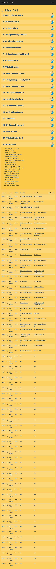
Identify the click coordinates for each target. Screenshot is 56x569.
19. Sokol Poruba (10, 131)
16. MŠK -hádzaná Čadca (13, 112)
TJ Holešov (9, 179)
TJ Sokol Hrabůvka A (12, 173)
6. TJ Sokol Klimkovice (12, 48)
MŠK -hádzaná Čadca (12, 177)
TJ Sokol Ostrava (11, 151)
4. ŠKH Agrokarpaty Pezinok (15, 35)
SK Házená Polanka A (12, 156)
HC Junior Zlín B (11, 162)
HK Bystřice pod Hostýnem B (15, 160)
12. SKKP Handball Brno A (14, 86)
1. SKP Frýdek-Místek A (13, 15)
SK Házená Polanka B (12, 175)
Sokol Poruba (10, 183)
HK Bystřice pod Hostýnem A (15, 168)
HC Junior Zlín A (11, 152)
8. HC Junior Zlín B (10, 60)
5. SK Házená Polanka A (13, 41)
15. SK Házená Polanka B (13, 106)
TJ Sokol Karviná (11, 164)
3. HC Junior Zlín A (10, 28)
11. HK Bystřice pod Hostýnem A (16, 80)
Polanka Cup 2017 (8, 2)
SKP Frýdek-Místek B (12, 172)
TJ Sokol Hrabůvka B (12, 185)
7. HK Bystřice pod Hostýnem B (16, 54)
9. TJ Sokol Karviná (11, 67)
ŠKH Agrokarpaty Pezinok (14, 154)
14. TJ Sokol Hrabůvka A (13, 99)
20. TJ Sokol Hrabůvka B (13, 138)
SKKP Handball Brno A (13, 170)
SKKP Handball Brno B (13, 166)
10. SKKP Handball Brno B (14, 73)
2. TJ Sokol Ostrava (11, 22)
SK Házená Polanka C (12, 181)
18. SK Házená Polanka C (13, 125)
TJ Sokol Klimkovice (12, 158)
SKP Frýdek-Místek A (12, 149)
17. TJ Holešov (9, 118)
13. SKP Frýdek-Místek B (13, 93)
